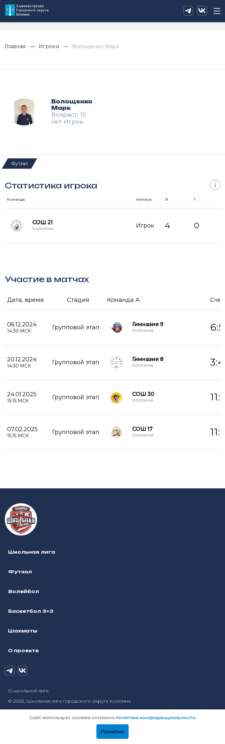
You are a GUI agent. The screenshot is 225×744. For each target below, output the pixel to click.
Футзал (19, 163)
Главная (16, 46)
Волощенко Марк (96, 46)
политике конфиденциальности (155, 717)
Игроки (50, 46)
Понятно (112, 731)
